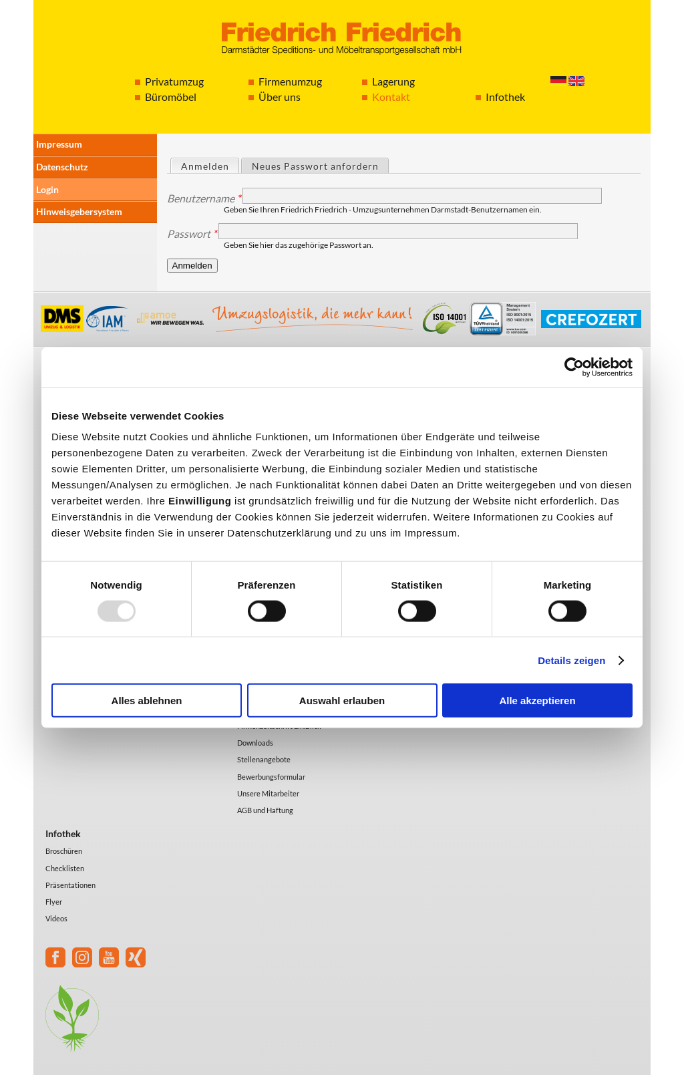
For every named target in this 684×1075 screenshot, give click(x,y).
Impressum (59, 144)
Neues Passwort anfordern (315, 166)
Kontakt (391, 96)
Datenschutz (62, 166)
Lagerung (393, 81)
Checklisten (64, 868)
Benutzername (203, 198)
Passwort (191, 233)
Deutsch (558, 81)
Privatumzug (174, 81)
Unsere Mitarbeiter (268, 793)
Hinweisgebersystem (79, 211)
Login (47, 189)
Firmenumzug (290, 81)
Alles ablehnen (147, 700)
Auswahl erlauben (342, 700)
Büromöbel (170, 96)
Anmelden (209, 165)
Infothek (505, 96)
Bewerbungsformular (271, 776)
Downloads (255, 742)
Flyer (53, 901)
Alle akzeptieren (537, 700)
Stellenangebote (264, 759)
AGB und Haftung (265, 810)
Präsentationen (70, 885)
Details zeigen (571, 659)
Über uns (280, 96)
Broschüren (63, 851)
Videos (56, 918)
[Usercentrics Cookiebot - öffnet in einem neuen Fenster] (574, 367)
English (576, 81)
